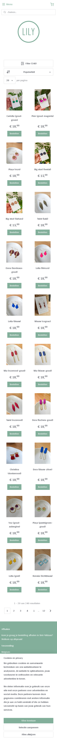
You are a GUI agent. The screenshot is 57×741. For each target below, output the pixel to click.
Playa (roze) (14, 169)
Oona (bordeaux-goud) (14, 270)
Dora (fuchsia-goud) (42, 420)
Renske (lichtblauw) (42, 576)
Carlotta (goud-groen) (14, 118)
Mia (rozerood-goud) (14, 371)
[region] (28, 687)
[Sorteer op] (28, 72)
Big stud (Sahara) (14, 219)
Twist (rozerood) (14, 420)
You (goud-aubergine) (14, 525)
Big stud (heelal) (42, 169)
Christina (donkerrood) (14, 471)
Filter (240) (28, 63)
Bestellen (14, 133)
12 (43, 611)
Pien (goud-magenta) (43, 116)
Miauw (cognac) (43, 321)
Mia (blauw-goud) (43, 371)
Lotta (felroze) (42, 268)
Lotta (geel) (14, 576)
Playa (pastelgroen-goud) (43, 525)
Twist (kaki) (42, 219)
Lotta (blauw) (14, 321)
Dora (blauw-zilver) (42, 469)
